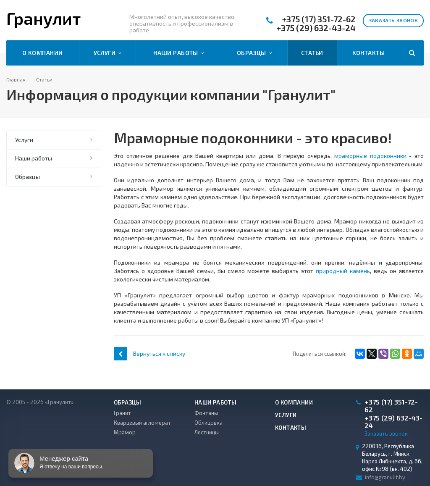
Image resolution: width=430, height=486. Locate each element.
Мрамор (125, 432)
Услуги (107, 53)
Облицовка (208, 422)
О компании (42, 52)
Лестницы (206, 432)
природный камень (343, 270)
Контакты (368, 52)
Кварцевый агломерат (142, 422)
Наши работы (178, 53)
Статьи (312, 52)
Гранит (122, 413)
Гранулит (43, 18)
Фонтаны (206, 413)
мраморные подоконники (370, 155)
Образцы (254, 53)
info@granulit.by (385, 477)
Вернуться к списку (149, 353)
